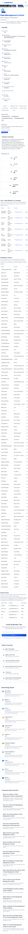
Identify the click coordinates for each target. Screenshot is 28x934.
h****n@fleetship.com (18, 223)
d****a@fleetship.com (18, 229)
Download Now (4, 132)
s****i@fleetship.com (18, 217)
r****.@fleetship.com (18, 212)
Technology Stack (5, 110)
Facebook (8, 929)
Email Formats (5, 108)
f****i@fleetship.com (18, 239)
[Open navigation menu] (25, 2)
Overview (5, 105)
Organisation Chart (14, 105)
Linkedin (21, 928)
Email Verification (14, 108)
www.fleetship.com (7, 62)
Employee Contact (23, 105)
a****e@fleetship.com (18, 234)
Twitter (4, 929)
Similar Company (23, 108)
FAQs (14, 110)
